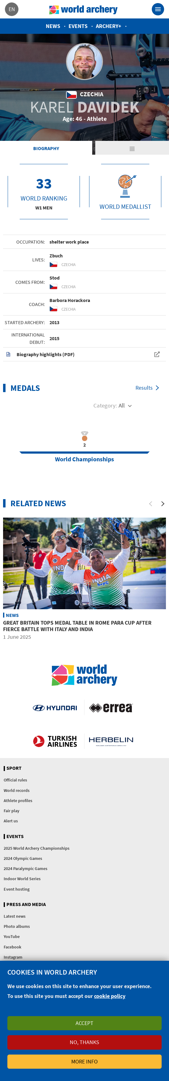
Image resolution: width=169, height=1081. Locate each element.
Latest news (15, 916)
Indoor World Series (22, 878)
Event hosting (16, 889)
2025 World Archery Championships (36, 848)
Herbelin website (111, 741)
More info (84, 1061)
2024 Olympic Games (23, 858)
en (12, 9)
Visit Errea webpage (111, 707)
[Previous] (150, 504)
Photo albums (17, 926)
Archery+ (108, 26)
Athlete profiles (18, 800)
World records (16, 790)
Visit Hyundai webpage (55, 707)
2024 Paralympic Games (25, 868)
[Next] (163, 504)
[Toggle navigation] (158, 9)
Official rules (15, 780)
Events (78, 26)
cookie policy (109, 996)
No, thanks (84, 1042)
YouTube (12, 936)
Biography (46, 148)
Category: (105, 405)
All (122, 405)
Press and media (26, 904)
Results (144, 387)
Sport (14, 768)
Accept (84, 1023)
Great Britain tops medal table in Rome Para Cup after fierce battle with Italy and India (77, 626)
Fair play (11, 810)
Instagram (13, 957)
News (53, 26)
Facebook (12, 947)
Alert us (11, 821)
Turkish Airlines (55, 741)
